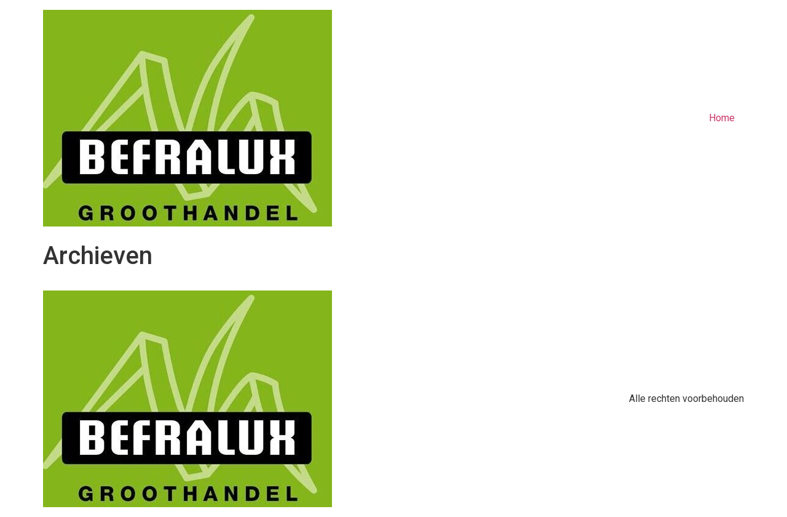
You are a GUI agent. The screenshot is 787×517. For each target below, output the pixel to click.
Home (722, 118)
